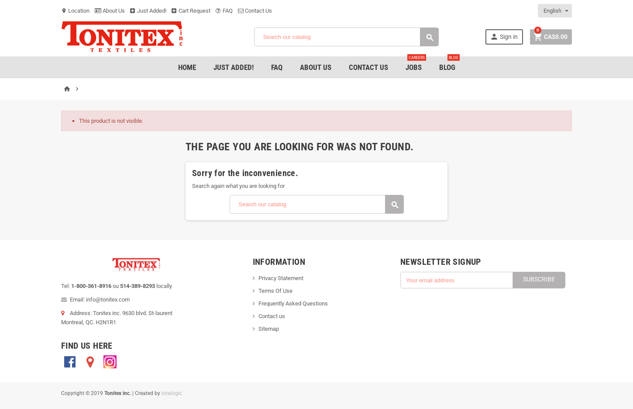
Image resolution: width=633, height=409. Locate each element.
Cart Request (191, 10)
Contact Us (255, 10)
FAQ (224, 10)
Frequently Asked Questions (293, 303)
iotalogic (172, 393)
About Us (110, 10)
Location (75, 10)
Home (187, 67)
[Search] (346, 37)
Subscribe (539, 279)
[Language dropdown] (555, 10)
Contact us (271, 316)
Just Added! (148, 10)
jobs (416, 64)
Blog (449, 64)
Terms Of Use (275, 291)
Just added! (233, 67)
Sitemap (268, 329)
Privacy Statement (280, 278)
